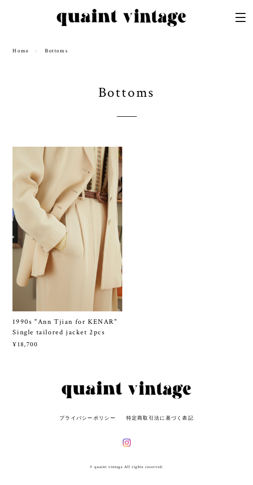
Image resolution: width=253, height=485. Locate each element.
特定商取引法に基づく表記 (160, 418)
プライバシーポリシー (87, 418)
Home (20, 50)
